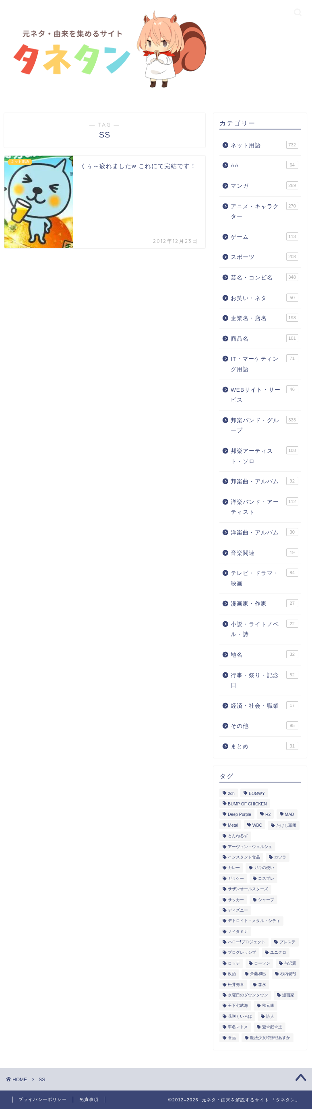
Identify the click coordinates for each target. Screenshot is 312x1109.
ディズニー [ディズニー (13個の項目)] (238, 910)
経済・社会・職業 (264, 705)
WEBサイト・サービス (264, 394)
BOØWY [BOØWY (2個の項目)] (257, 793)
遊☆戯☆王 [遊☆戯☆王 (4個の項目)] (272, 1027)
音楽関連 (264, 552)
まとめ (264, 746)
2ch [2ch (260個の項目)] (231, 793)
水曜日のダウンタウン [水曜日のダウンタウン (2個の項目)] (248, 995)
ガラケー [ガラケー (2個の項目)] (236, 878)
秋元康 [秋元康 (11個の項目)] (268, 1006)
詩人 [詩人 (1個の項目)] (270, 1016)
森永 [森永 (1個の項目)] (262, 984)
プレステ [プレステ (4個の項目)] (287, 942)
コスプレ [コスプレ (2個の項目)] (266, 878)
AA (264, 165)
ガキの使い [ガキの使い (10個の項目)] (264, 868)
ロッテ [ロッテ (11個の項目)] (234, 963)
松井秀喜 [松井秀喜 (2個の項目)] (236, 984)
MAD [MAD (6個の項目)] (289, 815)
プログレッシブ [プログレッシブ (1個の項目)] (242, 953)
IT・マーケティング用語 (264, 363)
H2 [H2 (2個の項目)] (268, 815)
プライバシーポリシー (43, 1099)
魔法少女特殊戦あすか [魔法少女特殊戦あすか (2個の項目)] (270, 1037)
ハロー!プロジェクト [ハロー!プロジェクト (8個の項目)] (246, 942)
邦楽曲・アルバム (264, 481)
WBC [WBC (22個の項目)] (257, 825)
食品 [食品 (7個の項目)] (232, 1037)
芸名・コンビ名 (264, 277)
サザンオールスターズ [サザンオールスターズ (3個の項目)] (248, 889)
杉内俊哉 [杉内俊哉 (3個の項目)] (288, 974)
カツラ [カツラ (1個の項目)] (280, 857)
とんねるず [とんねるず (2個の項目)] (238, 836)
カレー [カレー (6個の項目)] (234, 868)
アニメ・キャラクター (264, 211)
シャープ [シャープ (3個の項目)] (266, 899)
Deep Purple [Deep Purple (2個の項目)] (239, 815)
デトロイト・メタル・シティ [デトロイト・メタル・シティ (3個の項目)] (254, 921)
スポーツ (264, 257)
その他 (264, 725)
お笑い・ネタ (264, 298)
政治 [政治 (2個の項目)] (232, 974)
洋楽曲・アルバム (264, 532)
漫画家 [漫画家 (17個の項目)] (288, 995)
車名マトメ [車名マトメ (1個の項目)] (238, 1027)
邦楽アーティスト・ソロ (264, 455)
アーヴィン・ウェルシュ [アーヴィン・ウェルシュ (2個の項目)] (250, 846)
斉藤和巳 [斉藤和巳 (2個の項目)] (258, 974)
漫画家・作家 (264, 603)
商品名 (264, 338)
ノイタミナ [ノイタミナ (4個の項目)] (238, 931)
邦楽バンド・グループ (264, 425)
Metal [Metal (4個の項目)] (233, 825)
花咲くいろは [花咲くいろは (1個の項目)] (240, 1016)
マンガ (264, 185)
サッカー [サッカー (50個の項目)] (236, 899)
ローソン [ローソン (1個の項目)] (262, 963)
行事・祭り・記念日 (264, 680)
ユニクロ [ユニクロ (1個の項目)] (278, 953)
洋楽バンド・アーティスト (264, 506)
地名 (264, 654)
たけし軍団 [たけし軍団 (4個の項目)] (286, 825)
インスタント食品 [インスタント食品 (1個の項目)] (244, 857)
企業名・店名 (264, 318)
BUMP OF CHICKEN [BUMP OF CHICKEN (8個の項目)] (247, 804)
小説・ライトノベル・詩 (264, 629)
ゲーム (264, 236)
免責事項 (89, 1099)
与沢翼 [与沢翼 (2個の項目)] (290, 963)
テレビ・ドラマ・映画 (264, 578)
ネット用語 (264, 145)
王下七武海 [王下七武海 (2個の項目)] (238, 1006)
